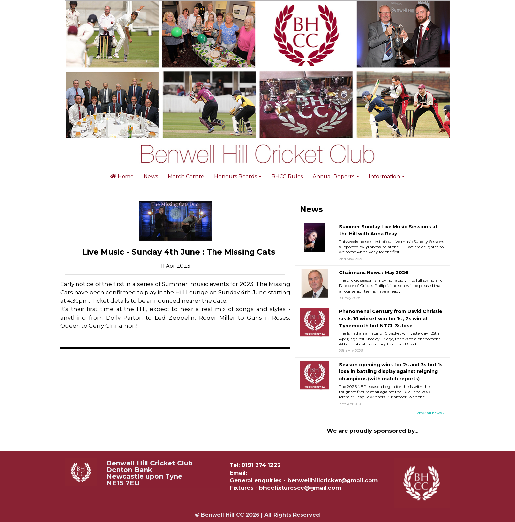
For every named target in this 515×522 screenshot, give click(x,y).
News (151, 176)
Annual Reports (336, 176)
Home (122, 176)
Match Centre (186, 176)
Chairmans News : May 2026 (373, 272)
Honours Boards (237, 176)
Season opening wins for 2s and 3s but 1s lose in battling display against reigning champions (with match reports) (390, 372)
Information (387, 176)
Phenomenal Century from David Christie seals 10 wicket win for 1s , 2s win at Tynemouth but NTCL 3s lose (390, 318)
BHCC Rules (287, 176)
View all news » (430, 412)
